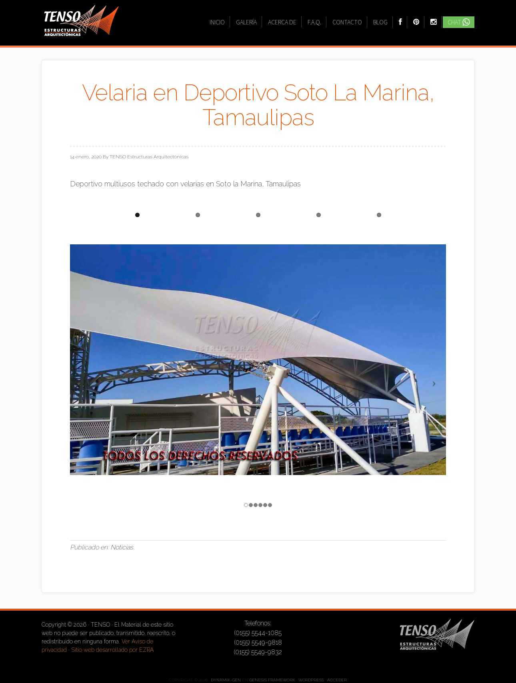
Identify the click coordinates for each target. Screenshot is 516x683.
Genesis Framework (272, 680)
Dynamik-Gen (226, 680)
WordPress (311, 680)
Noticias (121, 547)
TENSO (81, 25)
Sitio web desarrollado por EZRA (112, 650)
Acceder (337, 680)
